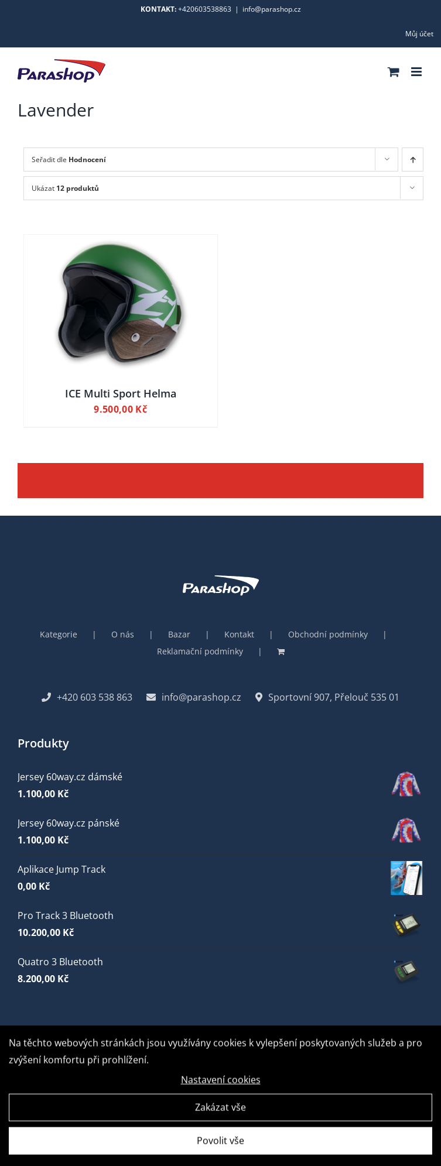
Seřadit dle (69, 159)
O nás (122, 634)
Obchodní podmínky (328, 634)
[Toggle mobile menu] (417, 72)
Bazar (179, 634)
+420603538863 (204, 9)
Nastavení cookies (221, 1082)
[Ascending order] (412, 160)
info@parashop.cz (271, 9)
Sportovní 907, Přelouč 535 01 (327, 697)
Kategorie (58, 634)
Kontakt (239, 634)
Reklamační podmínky (200, 651)
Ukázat (65, 188)
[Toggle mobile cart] (393, 72)
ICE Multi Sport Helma (120, 393)
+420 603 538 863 (87, 697)
